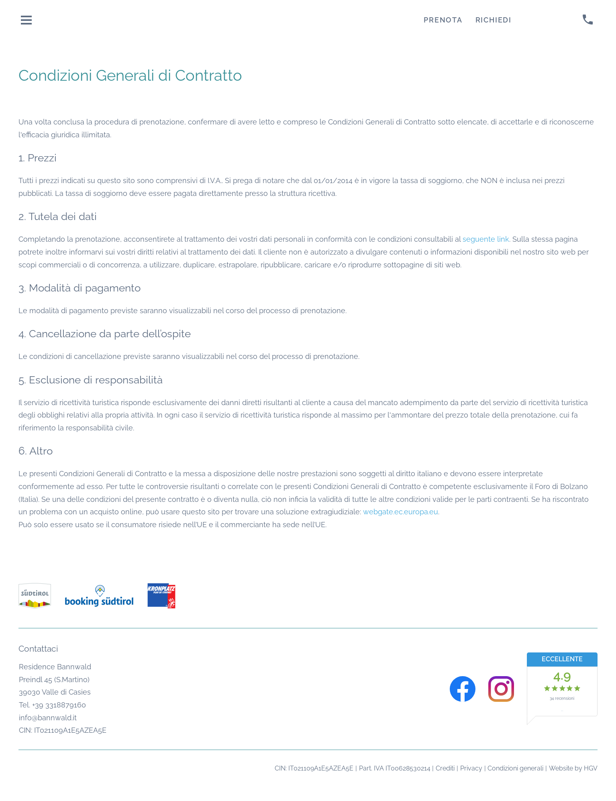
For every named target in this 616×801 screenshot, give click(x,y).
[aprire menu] (26, 20)
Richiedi (493, 20)
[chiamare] (588, 20)
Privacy (471, 768)
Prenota (443, 20)
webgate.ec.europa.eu (400, 512)
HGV (591, 768)
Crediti (445, 768)
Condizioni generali (515, 768)
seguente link (486, 239)
